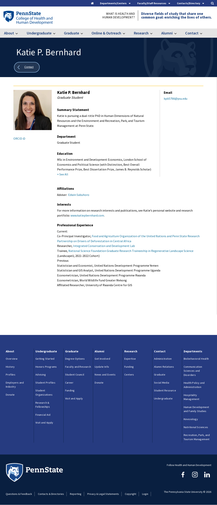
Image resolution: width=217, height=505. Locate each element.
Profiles (10, 374)
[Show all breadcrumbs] (27, 67)
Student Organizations (43, 392)
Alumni (167, 33)
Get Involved (102, 358)
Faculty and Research (78, 366)
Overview (11, 358)
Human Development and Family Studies (196, 409)
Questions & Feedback (19, 494)
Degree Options (75, 358)
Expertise (130, 358)
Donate (10, 394)
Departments (193, 351)
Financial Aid (42, 414)
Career (69, 382)
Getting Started (45, 358)
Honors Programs (46, 366)
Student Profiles (45, 382)
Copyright (130, 494)
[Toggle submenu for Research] (154, 33)
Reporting (75, 494)
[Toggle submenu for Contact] (203, 33)
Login (145, 494)
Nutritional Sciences (196, 427)
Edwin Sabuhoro (78, 195)
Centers (129, 374)
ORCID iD (19, 138)
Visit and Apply (44, 422)
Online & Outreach (106, 33)
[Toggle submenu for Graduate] (84, 33)
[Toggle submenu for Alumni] (178, 33)
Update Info (102, 366)
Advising (40, 374)
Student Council (74, 374)
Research (141, 33)
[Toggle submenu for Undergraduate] (56, 33)
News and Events (105, 374)
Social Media (161, 382)
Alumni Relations (164, 366)
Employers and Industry (15, 385)
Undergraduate (39, 33)
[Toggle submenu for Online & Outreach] (126, 33)
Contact (191, 33)
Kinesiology (191, 419)
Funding (70, 390)
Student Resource (165, 390)
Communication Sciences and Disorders (193, 371)
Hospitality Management (191, 397)
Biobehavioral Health (196, 358)
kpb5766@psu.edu (175, 98)
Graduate (71, 33)
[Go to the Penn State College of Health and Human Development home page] (28, 17)
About (9, 33)
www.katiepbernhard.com (87, 215)
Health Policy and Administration (194, 385)
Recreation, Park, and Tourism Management (197, 437)
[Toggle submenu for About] (19, 33)
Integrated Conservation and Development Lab (104, 246)
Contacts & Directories (51, 494)
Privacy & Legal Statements (103, 494)
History (10, 366)
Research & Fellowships (42, 405)
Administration (163, 358)
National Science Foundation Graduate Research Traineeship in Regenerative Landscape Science (130, 251)
